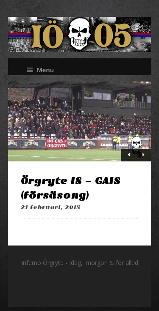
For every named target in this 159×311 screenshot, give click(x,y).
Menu (40, 70)
